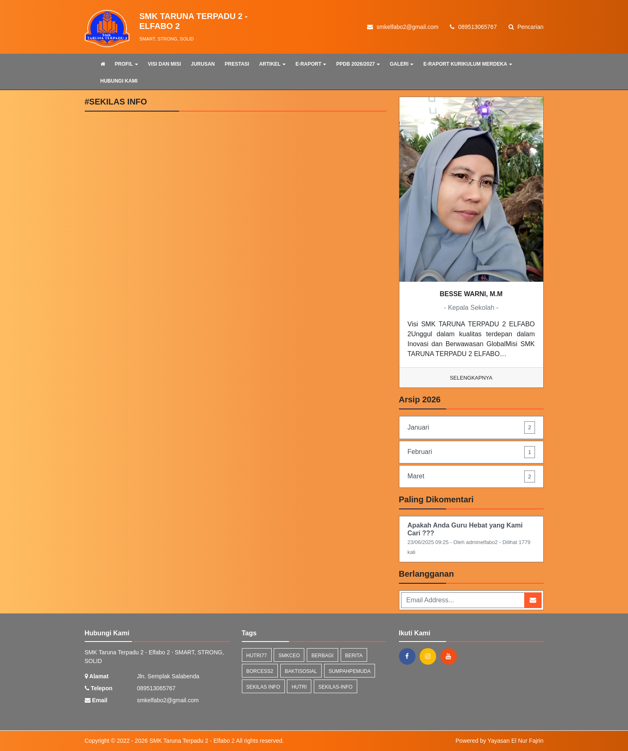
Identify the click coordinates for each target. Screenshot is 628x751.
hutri (299, 687)
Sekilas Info (263, 687)
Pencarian (526, 27)
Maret (471, 476)
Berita (354, 655)
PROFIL (126, 64)
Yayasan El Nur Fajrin (515, 740)
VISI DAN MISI (164, 64)
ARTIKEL (272, 64)
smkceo (289, 655)
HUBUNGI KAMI (119, 81)
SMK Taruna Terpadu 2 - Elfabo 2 (191, 740)
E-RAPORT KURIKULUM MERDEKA (467, 64)
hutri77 (256, 655)
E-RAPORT (311, 64)
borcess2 (259, 671)
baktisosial (301, 671)
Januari (471, 427)
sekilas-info (335, 687)
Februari (471, 452)
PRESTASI (237, 64)
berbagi (322, 655)
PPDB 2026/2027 (358, 64)
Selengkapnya (471, 378)
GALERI (401, 64)
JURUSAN (203, 64)
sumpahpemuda (350, 671)
